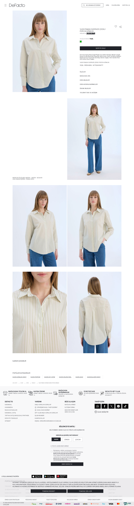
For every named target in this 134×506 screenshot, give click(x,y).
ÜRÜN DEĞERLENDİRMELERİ (88, 84)
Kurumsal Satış (10, 413)
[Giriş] (107, 5)
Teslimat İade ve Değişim (88, 92)
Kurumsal (8, 404)
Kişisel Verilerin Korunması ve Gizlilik (48, 421)
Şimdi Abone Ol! (67, 464)
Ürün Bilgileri (85, 80)
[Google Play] (49, 476)
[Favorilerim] (116, 5)
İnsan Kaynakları (11, 410)
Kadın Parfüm (35, 377)
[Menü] (5, 5)
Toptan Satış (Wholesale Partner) (17, 415)
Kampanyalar (39, 418)
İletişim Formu (70, 407)
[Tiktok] (125, 406)
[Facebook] (105, 406)
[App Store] (37, 476)
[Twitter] (111, 406)
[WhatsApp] (98, 406)
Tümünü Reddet (48, 491)
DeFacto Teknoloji (11, 418)
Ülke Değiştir (102, 412)
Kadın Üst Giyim (49, 377)
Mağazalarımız (70, 404)
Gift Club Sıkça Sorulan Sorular (46, 413)
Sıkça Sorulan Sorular (43, 404)
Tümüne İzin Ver (85, 491)
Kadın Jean (79, 377)
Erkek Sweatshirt (94, 500)
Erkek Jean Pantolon (12, 500)
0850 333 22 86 (70, 412)
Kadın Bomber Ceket (115, 500)
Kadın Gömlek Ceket (19, 377)
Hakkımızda (9, 407)
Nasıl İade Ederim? (42, 410)
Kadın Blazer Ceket (93, 377)
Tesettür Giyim (51, 500)
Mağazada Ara (85, 76)
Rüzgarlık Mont (31, 500)
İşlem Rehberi (39, 415)
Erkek (67, 440)
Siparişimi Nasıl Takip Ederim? (46, 407)
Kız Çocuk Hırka (72, 500)
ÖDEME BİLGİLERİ (85, 88)
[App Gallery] (61, 476)
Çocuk (78, 440)
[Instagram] (118, 406)
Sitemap (7, 421)
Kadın (56, 439)
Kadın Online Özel (65, 377)
